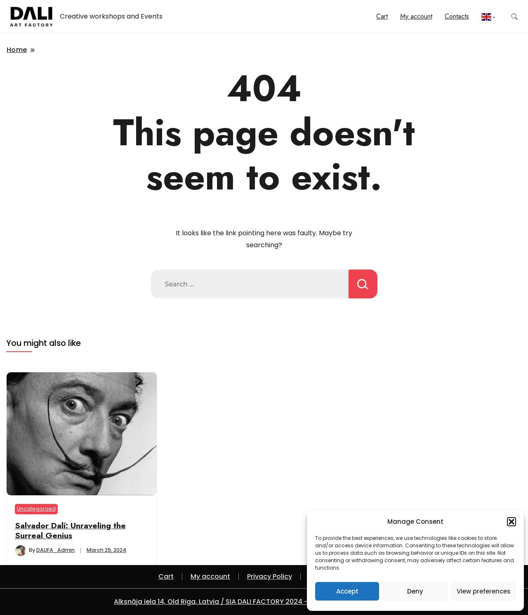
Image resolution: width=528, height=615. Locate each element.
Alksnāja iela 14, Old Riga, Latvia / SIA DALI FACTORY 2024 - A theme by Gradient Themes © (264, 601)
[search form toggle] (514, 16)
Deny (415, 591)
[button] (511, 522)
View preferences (484, 591)
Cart (382, 16)
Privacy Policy (269, 576)
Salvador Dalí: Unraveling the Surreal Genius (70, 530)
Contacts (457, 16)
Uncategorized (36, 508)
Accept (347, 591)
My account (416, 16)
